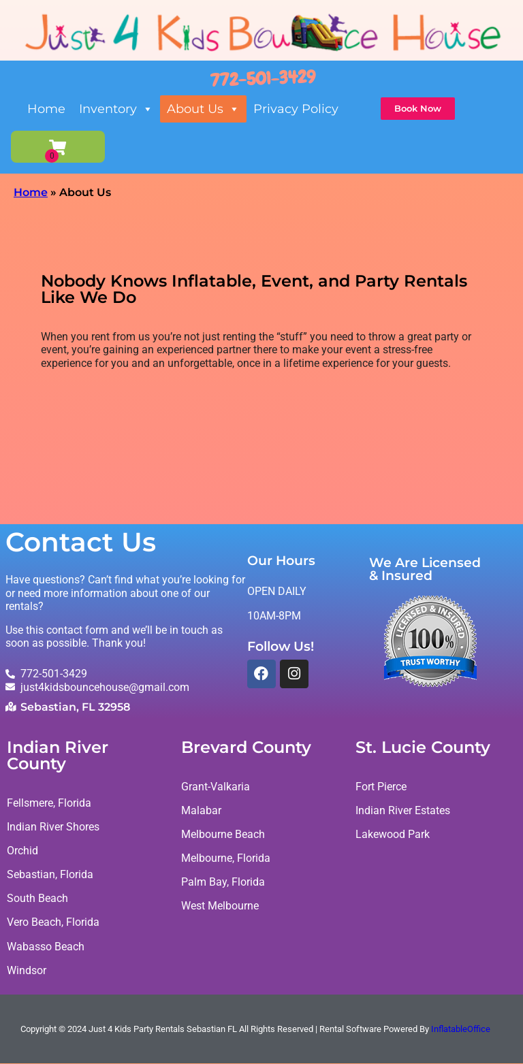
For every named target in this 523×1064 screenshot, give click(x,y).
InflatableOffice (460, 1030)
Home (46, 108)
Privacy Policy (295, 108)
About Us (203, 108)
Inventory (116, 108)
